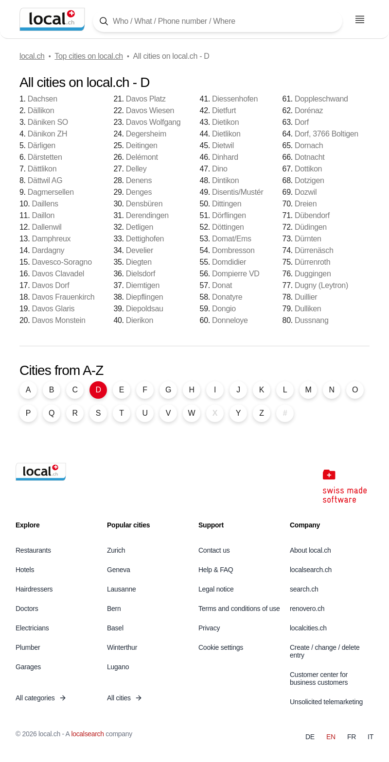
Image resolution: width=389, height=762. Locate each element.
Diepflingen (144, 297)
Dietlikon (226, 134)
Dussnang (312, 320)
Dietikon (225, 122)
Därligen (41, 145)
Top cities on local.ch (88, 56)
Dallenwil (46, 227)
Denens (139, 180)
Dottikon (308, 169)
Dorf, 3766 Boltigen (326, 134)
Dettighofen (145, 239)
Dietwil (223, 145)
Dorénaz (309, 110)
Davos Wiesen (150, 110)
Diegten (139, 262)
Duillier (306, 297)
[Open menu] (360, 19)
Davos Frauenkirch (63, 297)
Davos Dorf (50, 285)
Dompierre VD (236, 274)
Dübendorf (312, 215)
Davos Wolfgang (153, 122)
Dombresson (233, 250)
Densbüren (144, 204)
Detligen (139, 227)
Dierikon (139, 320)
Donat (222, 285)
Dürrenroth (312, 262)
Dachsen (42, 99)
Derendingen (147, 215)
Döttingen (228, 227)
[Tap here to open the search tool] (217, 21)
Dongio (224, 309)
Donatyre (227, 297)
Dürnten (308, 239)
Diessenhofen (235, 99)
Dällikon (41, 110)
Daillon (43, 215)
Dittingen (226, 204)
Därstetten (45, 157)
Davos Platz (146, 99)
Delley (136, 169)
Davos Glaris (53, 309)
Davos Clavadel (58, 274)
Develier (139, 250)
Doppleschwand (321, 99)
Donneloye (230, 320)
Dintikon (225, 180)
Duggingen (313, 274)
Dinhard (225, 157)
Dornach (309, 145)
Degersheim (146, 134)
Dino (220, 169)
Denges (139, 192)
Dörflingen (229, 215)
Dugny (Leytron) (321, 285)
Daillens (45, 204)
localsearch (87, 734)
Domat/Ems (231, 239)
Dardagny (48, 250)
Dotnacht (309, 157)
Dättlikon (42, 169)
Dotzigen (309, 180)
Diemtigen (142, 285)
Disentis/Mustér (237, 192)
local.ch (32, 56)
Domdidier (229, 262)
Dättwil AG (45, 180)
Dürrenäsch (314, 250)
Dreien (306, 204)
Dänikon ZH (47, 134)
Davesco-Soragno (61, 262)
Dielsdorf (140, 274)
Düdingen (311, 227)
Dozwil (306, 192)
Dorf (302, 122)
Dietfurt (224, 110)
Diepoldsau (144, 309)
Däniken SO (48, 122)
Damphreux (51, 239)
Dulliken (308, 309)
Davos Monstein (58, 320)
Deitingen (142, 145)
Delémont (142, 157)
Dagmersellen (51, 192)
